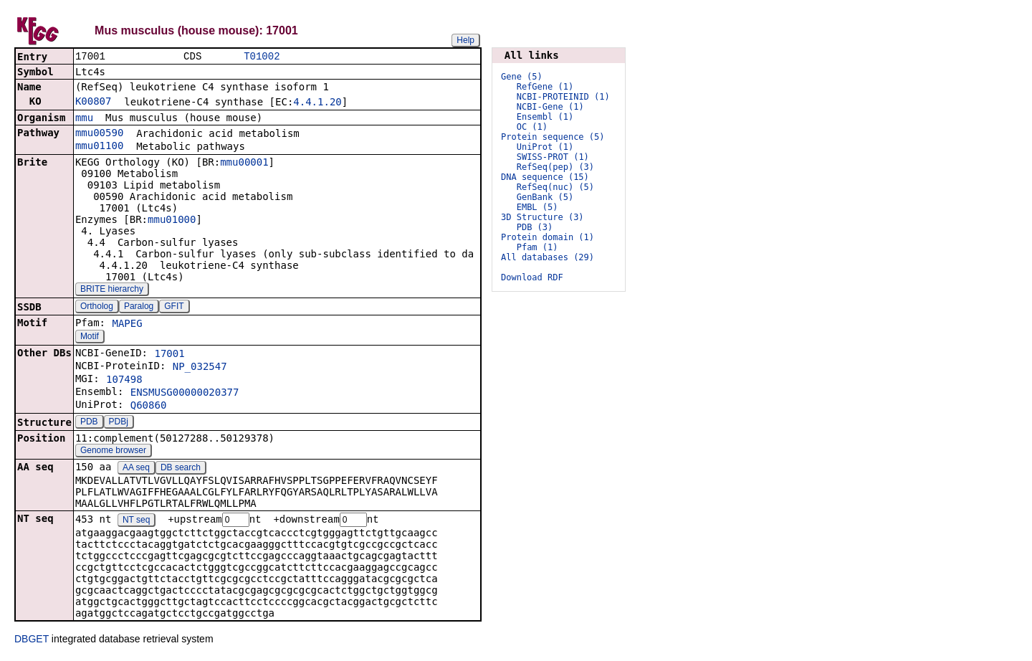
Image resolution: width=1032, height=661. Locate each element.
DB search (181, 469)
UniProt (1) (545, 147)
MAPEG (127, 324)
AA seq (136, 469)
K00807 (93, 102)
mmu (84, 119)
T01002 (262, 57)
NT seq (136, 522)
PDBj (118, 423)
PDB (89, 423)
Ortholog (96, 308)
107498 (124, 380)
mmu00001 (244, 163)
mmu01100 (99, 147)
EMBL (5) (537, 207)
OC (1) (532, 127)
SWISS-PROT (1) (553, 157)
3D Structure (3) (542, 217)
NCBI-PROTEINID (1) (563, 97)
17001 (169, 355)
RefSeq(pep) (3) (555, 167)
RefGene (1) (545, 87)
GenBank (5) (545, 197)
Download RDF (532, 277)
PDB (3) (535, 227)
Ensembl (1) (545, 117)
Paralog (138, 308)
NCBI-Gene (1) (550, 107)
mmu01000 (172, 221)
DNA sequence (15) (545, 177)
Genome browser (113, 452)
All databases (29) (547, 257)
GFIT (173, 308)
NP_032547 (200, 368)
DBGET (31, 641)
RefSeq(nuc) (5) (555, 187)
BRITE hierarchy (111, 290)
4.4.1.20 (317, 103)
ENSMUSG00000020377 (184, 393)
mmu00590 (99, 134)
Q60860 (148, 406)
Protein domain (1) (547, 237)
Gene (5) (522, 77)
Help (465, 40)
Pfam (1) (537, 247)
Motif (89, 338)
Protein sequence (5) (553, 137)
